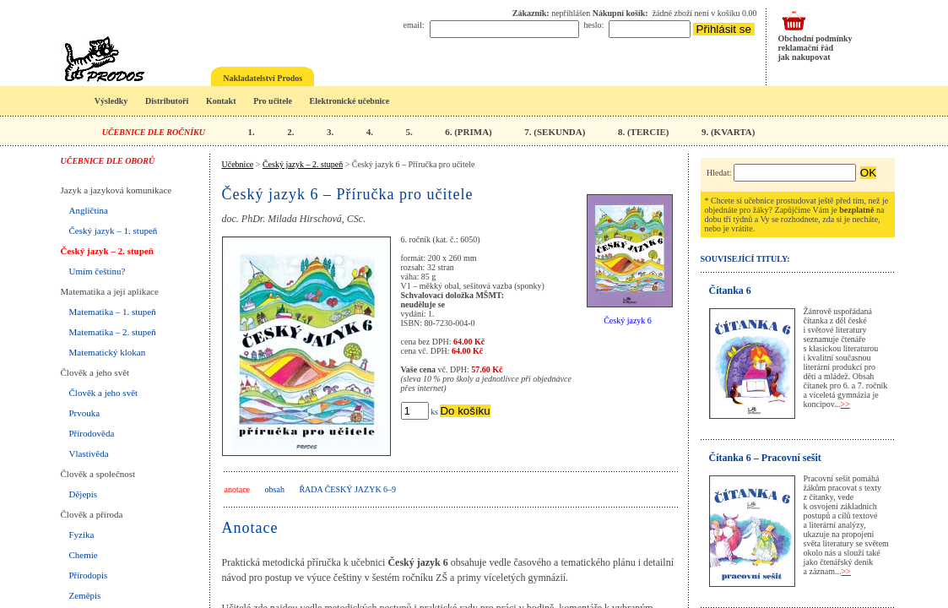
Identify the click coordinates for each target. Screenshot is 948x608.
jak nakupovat (804, 57)
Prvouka (84, 413)
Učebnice (238, 164)
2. (290, 132)
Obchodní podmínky (815, 38)
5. (408, 132)
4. (369, 132)
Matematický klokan (107, 352)
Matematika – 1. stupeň (112, 312)
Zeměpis (85, 595)
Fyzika (82, 534)
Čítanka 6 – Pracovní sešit (765, 458)
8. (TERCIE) (643, 132)
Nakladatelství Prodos (262, 78)
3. (330, 132)
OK (868, 172)
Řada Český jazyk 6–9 (347, 489)
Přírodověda (92, 433)
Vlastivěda (89, 453)
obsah (274, 489)
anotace (238, 489)
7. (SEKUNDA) (554, 132)
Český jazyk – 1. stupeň (113, 230)
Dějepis (83, 494)
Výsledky (111, 101)
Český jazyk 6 (628, 320)
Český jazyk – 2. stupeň (107, 251)
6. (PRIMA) (468, 132)
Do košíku (465, 410)
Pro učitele (272, 101)
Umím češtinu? (97, 271)
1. (250, 132)
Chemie (83, 555)
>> (845, 404)
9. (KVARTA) (728, 132)
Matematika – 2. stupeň (112, 332)
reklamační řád (806, 47)
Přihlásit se (724, 29)
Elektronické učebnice (350, 101)
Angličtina (88, 210)
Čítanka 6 (730, 290)
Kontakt (221, 101)
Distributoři (166, 101)
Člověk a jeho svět (103, 393)
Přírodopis (88, 575)
